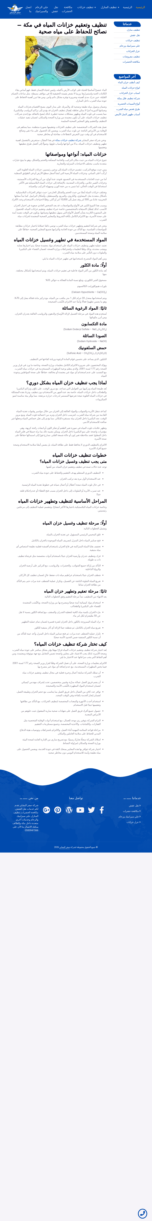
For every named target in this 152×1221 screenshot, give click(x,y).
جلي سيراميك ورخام (130, 58)
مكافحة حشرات (131, 811)
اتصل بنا (32, 9)
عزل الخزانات (133, 63)
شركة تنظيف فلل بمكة (128, 110)
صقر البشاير (64, 847)
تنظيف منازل (133, 42)
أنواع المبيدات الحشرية (129, 116)
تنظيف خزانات (89, 7)
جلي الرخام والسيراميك (44, 9)
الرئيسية (143, 7)
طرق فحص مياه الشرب (128, 121)
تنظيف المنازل (112, 7)
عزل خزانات (133, 822)
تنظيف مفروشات (131, 68)
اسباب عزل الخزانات (129, 105)
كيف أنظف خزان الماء (129, 94)
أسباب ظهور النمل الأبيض (127, 126)
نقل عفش (58, 9)
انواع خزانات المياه (131, 100)
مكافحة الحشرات (70, 9)
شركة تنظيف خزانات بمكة (68, 225)
